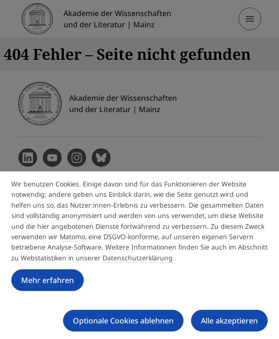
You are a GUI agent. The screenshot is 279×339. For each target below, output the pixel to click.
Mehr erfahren (47, 280)
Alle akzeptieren (229, 320)
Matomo (72, 236)
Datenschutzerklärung (138, 257)
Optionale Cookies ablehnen (123, 320)
